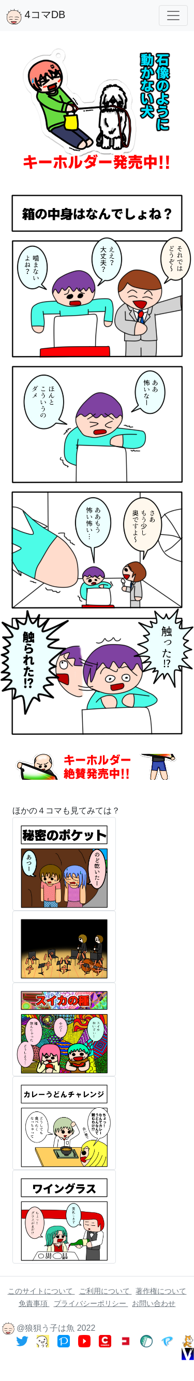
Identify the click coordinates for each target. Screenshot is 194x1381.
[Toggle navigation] (173, 15)
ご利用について (105, 1291)
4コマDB (35, 16)
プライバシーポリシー (91, 1303)
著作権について (161, 1291)
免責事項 (34, 1303)
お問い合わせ (153, 1303)
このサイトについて (41, 1291)
